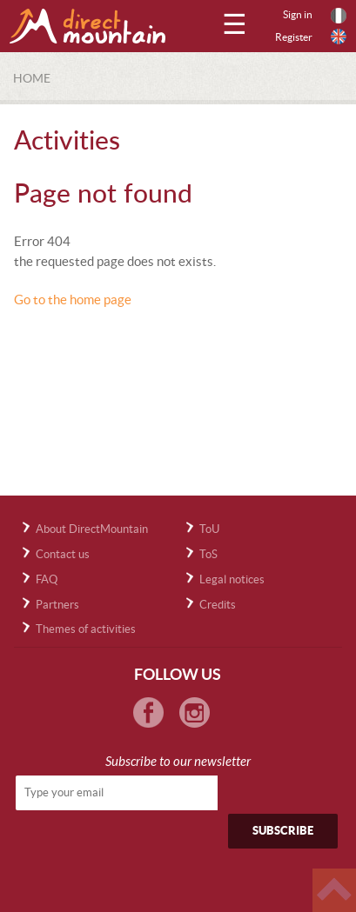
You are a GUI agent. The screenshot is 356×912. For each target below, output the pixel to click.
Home (31, 78)
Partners (57, 604)
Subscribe (282, 830)
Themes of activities (86, 629)
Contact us (63, 554)
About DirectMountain (92, 529)
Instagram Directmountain (194, 712)
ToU (209, 529)
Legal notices (232, 579)
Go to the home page (72, 299)
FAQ (46, 579)
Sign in (297, 14)
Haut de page (334, 890)
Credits (217, 604)
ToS (208, 554)
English (338, 36)
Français (338, 15)
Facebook (148, 712)
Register (293, 37)
